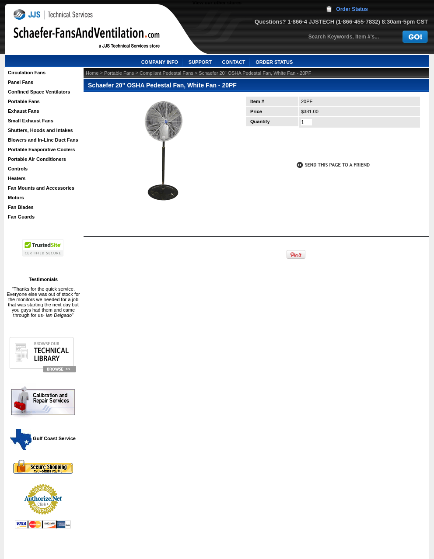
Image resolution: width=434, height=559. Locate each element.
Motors (16, 197)
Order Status (352, 9)
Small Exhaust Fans (30, 120)
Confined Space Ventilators (39, 91)
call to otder (332, 146)
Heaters (16, 178)
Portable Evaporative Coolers (41, 149)
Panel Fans (20, 82)
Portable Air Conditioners (37, 159)
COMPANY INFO (159, 62)
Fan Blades (21, 207)
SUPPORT (200, 62)
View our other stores (217, 2)
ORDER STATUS (274, 62)
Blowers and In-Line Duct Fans (43, 139)
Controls (18, 168)
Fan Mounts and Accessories (41, 188)
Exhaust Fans (23, 111)
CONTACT (233, 62)
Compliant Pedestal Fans (166, 73)
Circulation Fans (27, 72)
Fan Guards (21, 216)
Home (92, 73)
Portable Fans (24, 101)
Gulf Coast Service (43, 438)
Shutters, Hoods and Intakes (40, 130)
